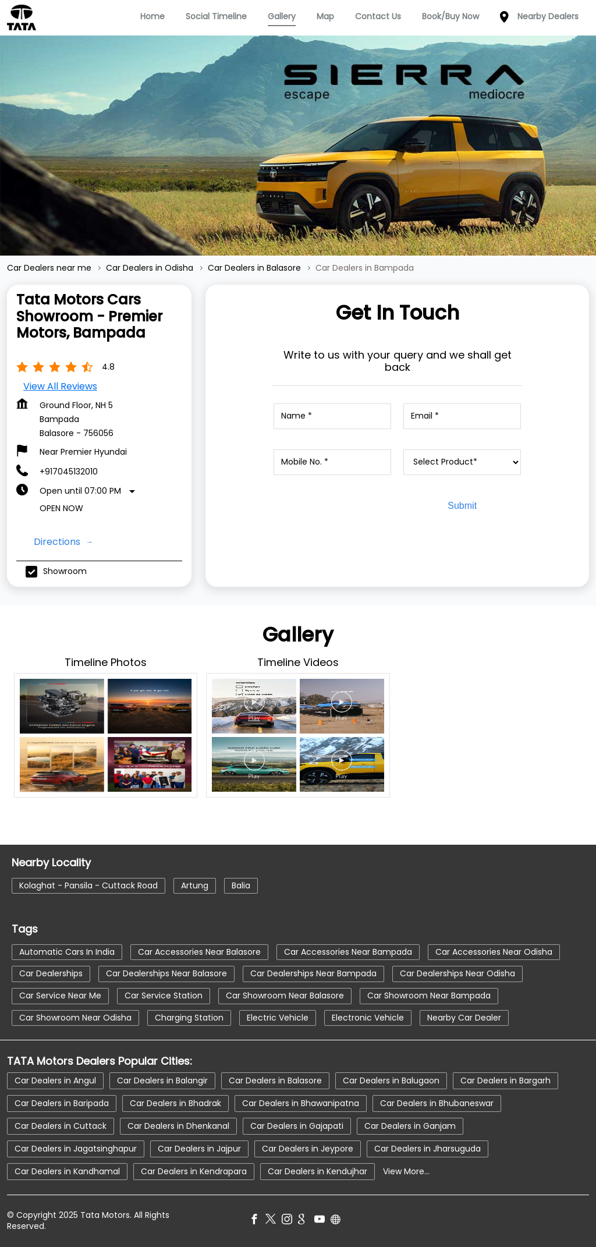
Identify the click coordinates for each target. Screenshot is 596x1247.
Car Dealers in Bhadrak (175, 1103)
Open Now (61, 508)
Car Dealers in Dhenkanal (178, 1126)
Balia (241, 885)
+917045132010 (69, 471)
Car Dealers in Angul (55, 1080)
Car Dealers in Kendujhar (317, 1171)
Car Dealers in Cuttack (61, 1126)
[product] (462, 462)
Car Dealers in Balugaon (391, 1080)
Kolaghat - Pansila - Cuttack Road (88, 885)
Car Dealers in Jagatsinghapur (76, 1148)
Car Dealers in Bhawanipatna (300, 1103)
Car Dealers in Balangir (162, 1080)
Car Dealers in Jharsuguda (427, 1148)
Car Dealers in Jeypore (307, 1148)
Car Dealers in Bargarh (505, 1080)
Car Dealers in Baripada (62, 1103)
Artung (194, 885)
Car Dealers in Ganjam (410, 1126)
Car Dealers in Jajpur (199, 1148)
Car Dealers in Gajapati (296, 1126)
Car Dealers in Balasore (275, 1080)
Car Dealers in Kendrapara (194, 1171)
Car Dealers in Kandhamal (67, 1171)
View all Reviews (60, 386)
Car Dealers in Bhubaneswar (437, 1103)
